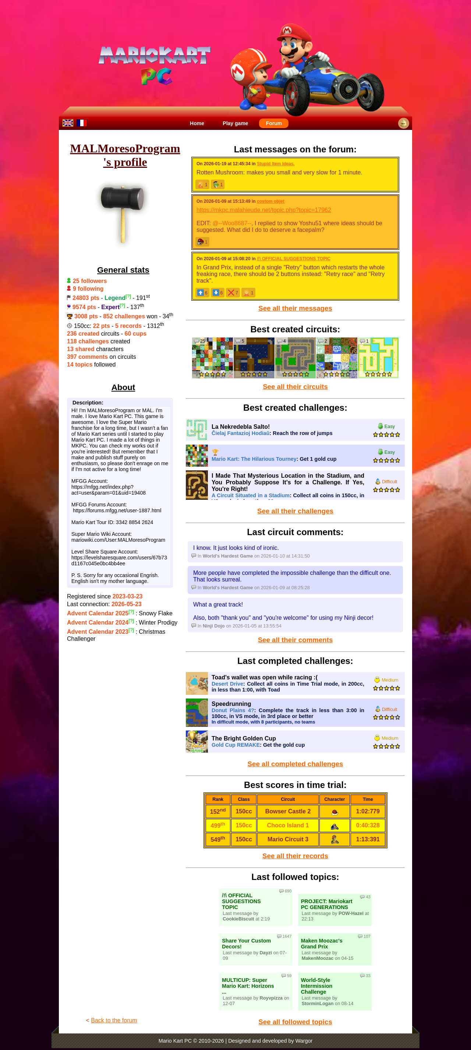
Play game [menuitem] (235, 123)
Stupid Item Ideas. (276, 163)
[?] (128, 296)
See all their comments (295, 640)
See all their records (295, 856)
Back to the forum (114, 1020)
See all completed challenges (295, 764)
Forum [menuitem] (274, 123)
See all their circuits (295, 386)
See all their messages (295, 308)
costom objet (270, 201)
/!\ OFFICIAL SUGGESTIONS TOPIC (293, 258)
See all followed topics (295, 1022)
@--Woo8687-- (231, 223)
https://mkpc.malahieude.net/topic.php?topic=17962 (263, 210)
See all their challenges (295, 511)
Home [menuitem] (197, 123)
